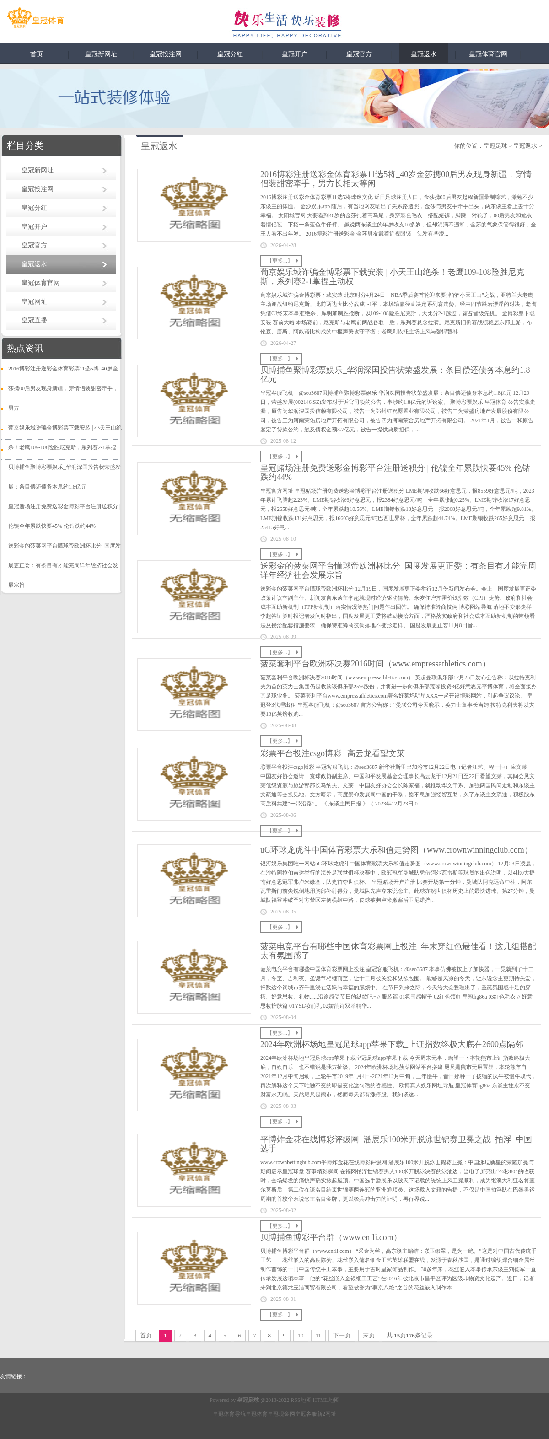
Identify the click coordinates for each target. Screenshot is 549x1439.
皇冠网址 (34, 301)
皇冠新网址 (101, 54)
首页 (36, 54)
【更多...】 (280, 261)
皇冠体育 (257, 1414)
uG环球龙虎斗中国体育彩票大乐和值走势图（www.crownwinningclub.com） (396, 849)
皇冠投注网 (166, 54)
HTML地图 (326, 1400)
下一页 (342, 1335)
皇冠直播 (34, 320)
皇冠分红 (230, 54)
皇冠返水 (423, 54)
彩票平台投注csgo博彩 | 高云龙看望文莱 (332, 753)
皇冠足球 (495, 145)
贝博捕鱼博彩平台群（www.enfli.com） (331, 1237)
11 (319, 1335)
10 (301, 1335)
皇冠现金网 (281, 1414)
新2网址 (326, 1414)
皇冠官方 (359, 54)
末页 (369, 1335)
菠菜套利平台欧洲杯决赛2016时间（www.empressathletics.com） (375, 663)
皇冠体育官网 (488, 54)
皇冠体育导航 (229, 1414)
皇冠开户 (294, 54)
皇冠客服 (306, 1414)
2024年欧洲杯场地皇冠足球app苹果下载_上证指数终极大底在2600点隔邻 (391, 1044)
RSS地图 (301, 1400)
